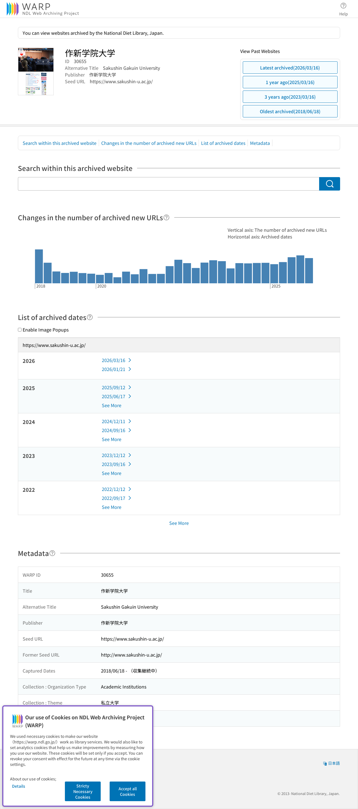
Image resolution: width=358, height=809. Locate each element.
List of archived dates (223, 143)
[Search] (329, 184)
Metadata (260, 143)
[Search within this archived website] (168, 184)
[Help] (166, 217)
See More (111, 405)
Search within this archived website (59, 143)
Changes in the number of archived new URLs (148, 143)
